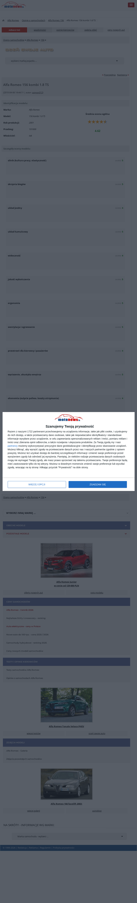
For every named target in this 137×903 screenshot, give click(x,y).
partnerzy (13, 446)
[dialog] (69, 451)
